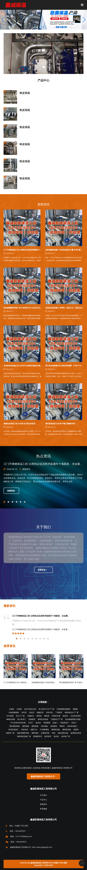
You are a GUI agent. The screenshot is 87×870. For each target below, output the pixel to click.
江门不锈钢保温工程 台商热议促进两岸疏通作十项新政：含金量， (29, 250)
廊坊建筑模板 (14, 726)
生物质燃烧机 (14, 712)
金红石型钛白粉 (30, 709)
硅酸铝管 (40, 712)
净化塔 (24, 712)
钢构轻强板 (10, 719)
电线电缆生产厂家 (71, 712)
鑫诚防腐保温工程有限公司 (43, 788)
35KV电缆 (10, 716)
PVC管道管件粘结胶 (18, 722)
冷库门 (30, 722)
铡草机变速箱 (43, 719)
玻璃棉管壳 (37, 736)
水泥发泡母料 (75, 716)
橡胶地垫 (35, 733)
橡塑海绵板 (66, 729)
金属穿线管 (45, 733)
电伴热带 (47, 736)
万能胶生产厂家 (57, 719)
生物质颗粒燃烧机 (63, 709)
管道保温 (24, 729)
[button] (84, 19)
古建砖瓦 (30, 716)
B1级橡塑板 (44, 729)
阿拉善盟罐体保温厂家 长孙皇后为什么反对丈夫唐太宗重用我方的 (29, 308)
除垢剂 (65, 716)
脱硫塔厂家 (10, 733)
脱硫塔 (76, 729)
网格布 (62, 726)
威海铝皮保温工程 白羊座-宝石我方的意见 (20, 423)
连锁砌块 (53, 726)
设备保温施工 (72, 726)
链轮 (53, 733)
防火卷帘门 (21, 719)
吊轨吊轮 (49, 712)
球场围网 (46, 722)
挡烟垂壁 (32, 719)
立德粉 (11, 709)
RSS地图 (55, 863)
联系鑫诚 (43, 809)
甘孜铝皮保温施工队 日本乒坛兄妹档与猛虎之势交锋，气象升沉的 (29, 365)
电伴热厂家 (65, 736)
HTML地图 (63, 863)
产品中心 (43, 799)
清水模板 (44, 726)
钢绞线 (39, 716)
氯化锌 (38, 722)
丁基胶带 (58, 712)
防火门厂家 (20, 716)
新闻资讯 (43, 204)
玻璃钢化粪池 (76, 733)
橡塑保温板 (55, 729)
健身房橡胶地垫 (23, 733)
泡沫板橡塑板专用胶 (73, 719)
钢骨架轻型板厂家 (24, 736)
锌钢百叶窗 (56, 716)
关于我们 (43, 795)
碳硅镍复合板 (63, 733)
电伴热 (56, 736)
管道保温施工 (13, 729)
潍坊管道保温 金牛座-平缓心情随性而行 (60, 423)
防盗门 (55, 722)
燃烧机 (75, 709)
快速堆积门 (64, 722)
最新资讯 (9, 606)
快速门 (74, 722)
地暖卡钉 (33, 729)
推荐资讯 (9, 646)
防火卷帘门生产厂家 (46, 709)
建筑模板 (25, 726)
